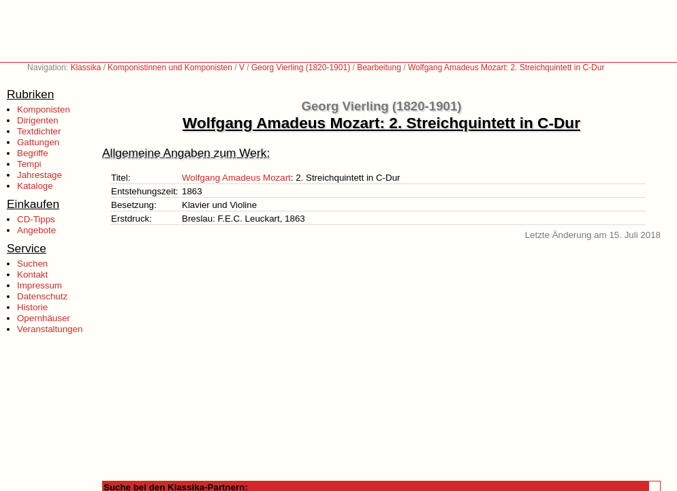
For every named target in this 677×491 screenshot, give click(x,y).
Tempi (29, 164)
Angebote (36, 230)
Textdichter (39, 131)
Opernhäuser (43, 318)
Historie (32, 307)
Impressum (39, 285)
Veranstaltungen (49, 329)
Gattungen (38, 142)
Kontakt (32, 274)
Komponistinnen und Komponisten (170, 67)
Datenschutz (42, 296)
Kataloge (35, 186)
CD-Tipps (36, 219)
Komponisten (43, 109)
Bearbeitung (379, 67)
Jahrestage (39, 175)
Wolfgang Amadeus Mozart (236, 178)
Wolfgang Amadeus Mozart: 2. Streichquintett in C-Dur (506, 67)
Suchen (32, 263)
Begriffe (32, 153)
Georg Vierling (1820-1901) (300, 67)
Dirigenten (38, 120)
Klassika (85, 67)
